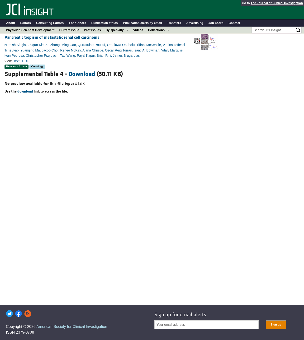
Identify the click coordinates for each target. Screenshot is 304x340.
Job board (216, 23)
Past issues (92, 30)
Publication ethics (104, 23)
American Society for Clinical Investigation (71, 327)
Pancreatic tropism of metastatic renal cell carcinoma (52, 37)
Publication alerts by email (142, 23)
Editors (25, 23)
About (10, 23)
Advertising (194, 23)
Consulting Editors (50, 23)
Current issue (69, 30)
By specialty (115, 30)
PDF (25, 61)
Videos (138, 30)
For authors (77, 23)
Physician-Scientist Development (30, 30)
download (25, 91)
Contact (234, 23)
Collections (156, 30)
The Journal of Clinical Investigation (277, 3)
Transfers (174, 23)
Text (16, 61)
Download (81, 74)
